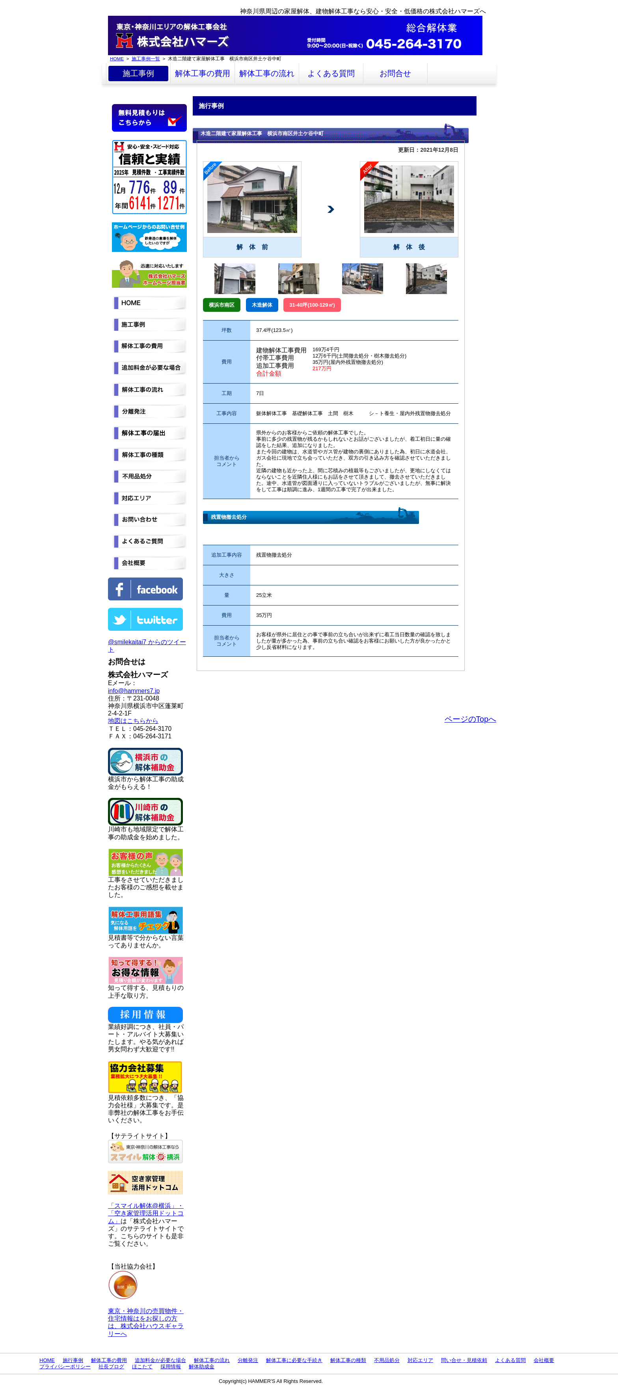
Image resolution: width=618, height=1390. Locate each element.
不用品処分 (387, 1360)
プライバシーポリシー (65, 1367)
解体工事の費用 (202, 73)
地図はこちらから (133, 720)
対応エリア (420, 1360)
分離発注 (248, 1360)
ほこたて (142, 1367)
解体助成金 (201, 1367)
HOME (117, 58)
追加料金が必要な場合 (160, 1360)
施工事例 (138, 73)
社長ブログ (111, 1367)
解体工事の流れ (266, 73)
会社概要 (544, 1360)
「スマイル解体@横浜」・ (146, 1205)
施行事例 (73, 1360)
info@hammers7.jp (134, 691)
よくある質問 (331, 73)
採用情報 (170, 1367)
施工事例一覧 (146, 58)
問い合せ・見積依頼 (464, 1360)
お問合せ (395, 73)
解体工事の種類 (348, 1360)
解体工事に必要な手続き (294, 1360)
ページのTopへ (470, 719)
